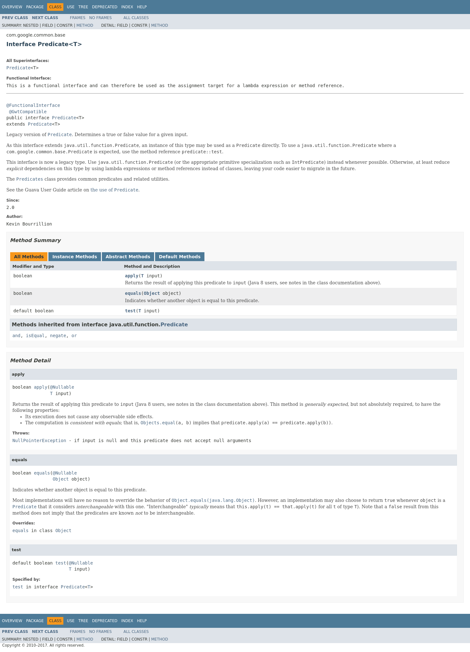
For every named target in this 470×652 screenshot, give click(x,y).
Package (35, 7)
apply (132, 275)
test (130, 310)
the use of (114, 189)
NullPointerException (39, 440)
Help (142, 7)
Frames (78, 18)
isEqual (35, 335)
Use (71, 7)
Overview (12, 7)
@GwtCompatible (27, 111)
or (74, 335)
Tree (83, 7)
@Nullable (62, 387)
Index (127, 7)
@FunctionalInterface (33, 105)
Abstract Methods (128, 256)
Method (84, 25)
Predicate (18, 67)
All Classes (136, 18)
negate (58, 335)
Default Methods (180, 256)
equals (133, 293)
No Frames (100, 18)
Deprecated (105, 7)
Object (152, 293)
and (16, 335)
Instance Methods (74, 256)
